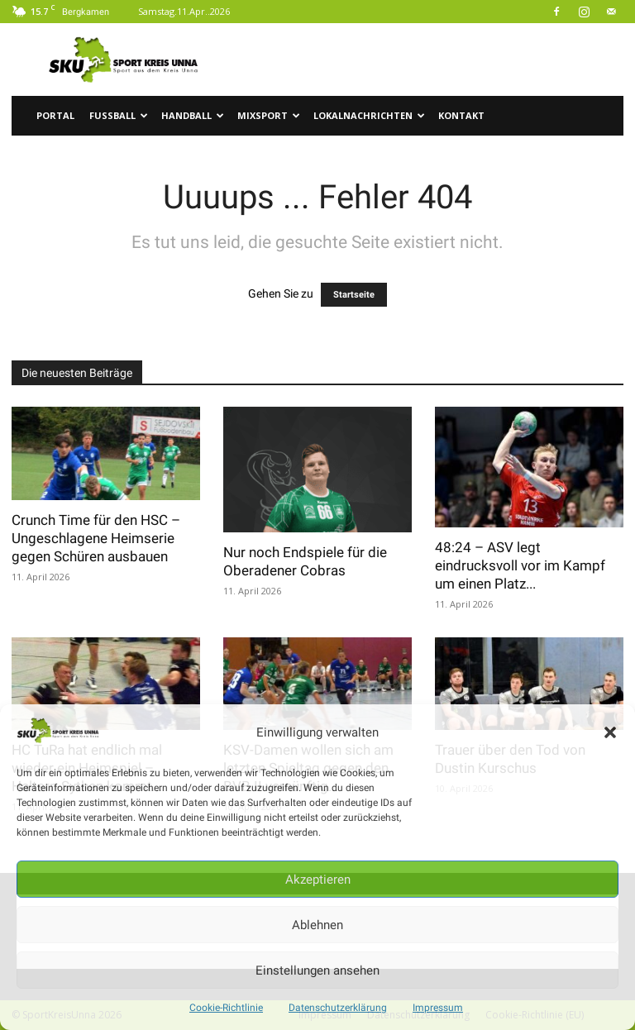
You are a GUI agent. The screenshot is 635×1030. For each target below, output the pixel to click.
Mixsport (268, 115)
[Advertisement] (429, 59)
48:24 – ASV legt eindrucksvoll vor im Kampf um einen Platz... (520, 565)
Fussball (118, 115)
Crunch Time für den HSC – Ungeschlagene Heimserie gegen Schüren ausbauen (96, 538)
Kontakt (461, 115)
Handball (192, 115)
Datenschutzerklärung (338, 1007)
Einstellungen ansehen (317, 970)
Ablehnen (317, 925)
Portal (55, 115)
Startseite (354, 294)
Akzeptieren (318, 879)
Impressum (438, 1007)
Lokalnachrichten (369, 115)
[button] (610, 732)
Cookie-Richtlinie (226, 1007)
